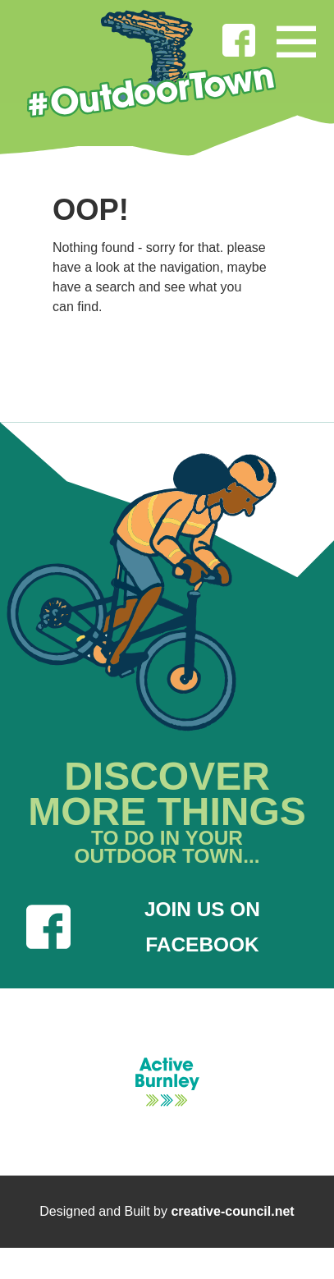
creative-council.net (232, 1211)
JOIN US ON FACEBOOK (143, 927)
